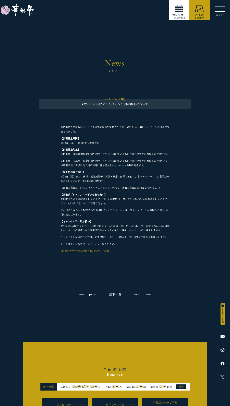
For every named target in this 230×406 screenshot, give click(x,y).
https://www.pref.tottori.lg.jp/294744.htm (85, 250)
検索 (181, 386)
